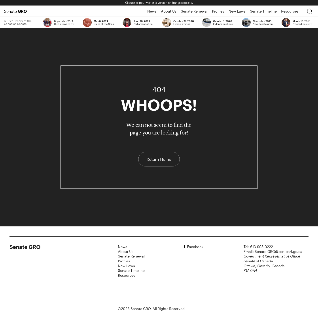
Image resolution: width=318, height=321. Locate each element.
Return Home (159, 159)
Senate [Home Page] (15, 11)
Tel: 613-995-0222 (258, 246)
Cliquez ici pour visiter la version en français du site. (159, 2)
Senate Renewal (194, 11)
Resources (290, 11)
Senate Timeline (263, 11)
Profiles (218, 11)
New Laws (237, 11)
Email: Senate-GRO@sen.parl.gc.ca (273, 251)
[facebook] (185, 246)
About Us (168, 11)
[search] (309, 11)
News (152, 11)
